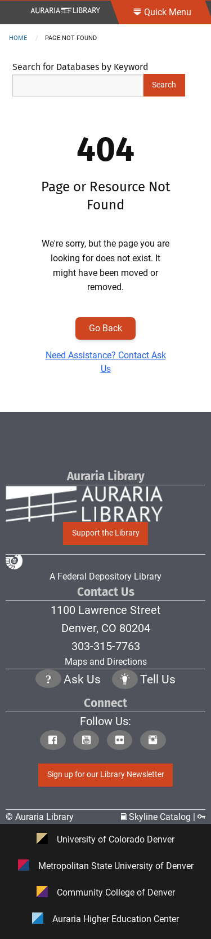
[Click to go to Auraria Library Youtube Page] (88, 741)
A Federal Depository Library (83, 568)
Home (18, 38)
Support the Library (106, 533)
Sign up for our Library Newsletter (105, 774)
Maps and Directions (106, 661)
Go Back (105, 328)
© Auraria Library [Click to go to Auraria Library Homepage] (40, 816)
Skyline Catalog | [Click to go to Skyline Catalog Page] (159, 816)
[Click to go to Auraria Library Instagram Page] (155, 741)
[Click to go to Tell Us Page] (125, 680)
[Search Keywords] (77, 85)
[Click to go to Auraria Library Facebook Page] (55, 741)
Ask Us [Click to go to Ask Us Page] (82, 679)
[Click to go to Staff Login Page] (201, 816)
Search (164, 85)
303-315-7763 (105, 646)
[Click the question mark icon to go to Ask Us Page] (48, 680)
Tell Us (158, 679)
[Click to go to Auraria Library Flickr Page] (122, 741)
